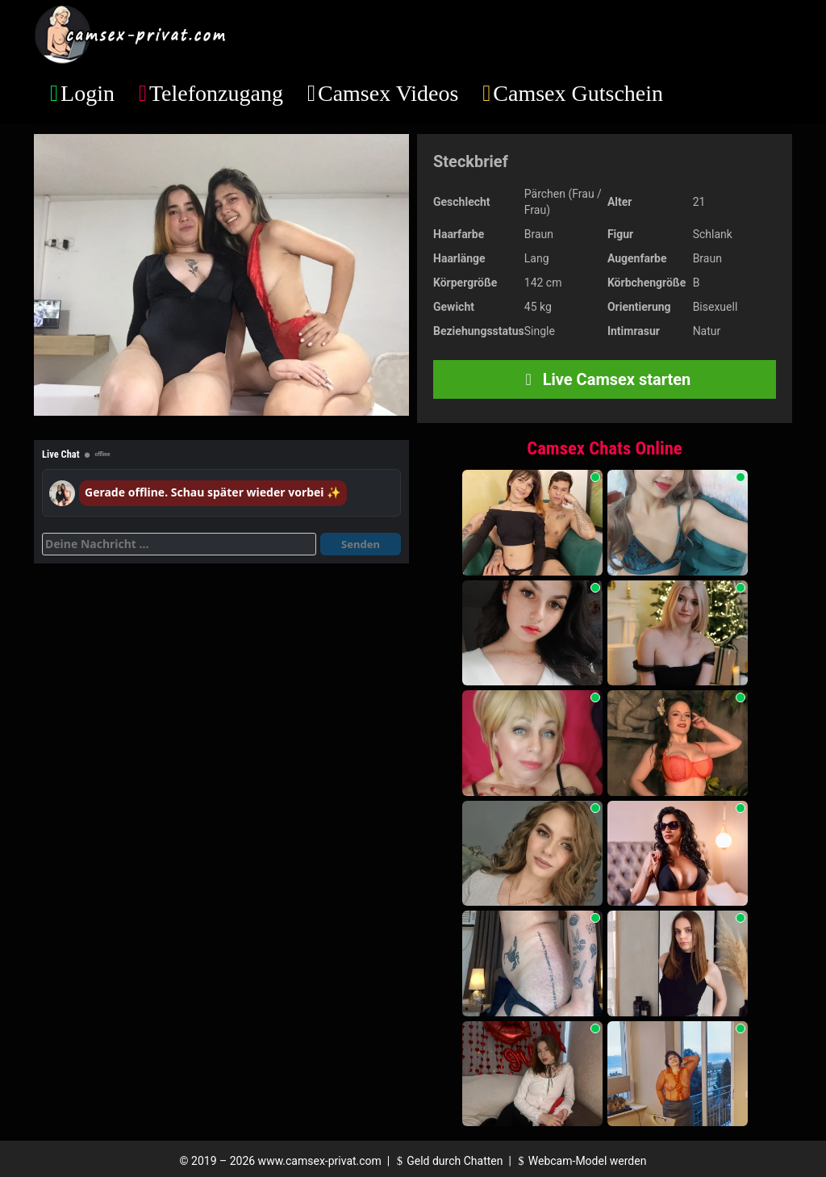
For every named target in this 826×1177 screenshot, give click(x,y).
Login (87, 93)
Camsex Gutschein (578, 93)
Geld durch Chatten (448, 1160)
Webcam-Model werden (580, 1160)
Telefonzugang (216, 93)
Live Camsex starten (605, 379)
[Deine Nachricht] (179, 544)
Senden (360, 544)
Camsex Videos (388, 93)
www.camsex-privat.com (320, 1160)
